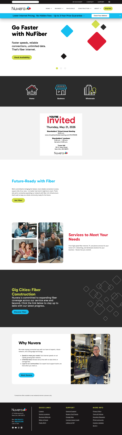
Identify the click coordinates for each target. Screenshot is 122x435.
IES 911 (95, 426)
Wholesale (70, 8)
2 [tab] (61, 68)
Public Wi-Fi (42, 423)
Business (58, 8)
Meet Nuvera (26, 375)
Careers (41, 411)
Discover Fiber (20, 312)
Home (48, 8)
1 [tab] (57, 68)
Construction (83, 8)
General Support (71, 411)
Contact (90, 2)
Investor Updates (98, 423)
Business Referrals (44, 417)
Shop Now (108, 8)
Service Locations (44, 414)
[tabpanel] (61, 42)
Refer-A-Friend (43, 420)
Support (101, 2)
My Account (77, 2)
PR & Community (98, 420)
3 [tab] (65, 68)
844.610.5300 (19, 421)
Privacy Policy (97, 411)
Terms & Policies (98, 414)
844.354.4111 (19, 419)
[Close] (120, 15)
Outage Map (70, 417)
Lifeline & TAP (70, 423)
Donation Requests (99, 417)
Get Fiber (18, 200)
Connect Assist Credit (72, 420)
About (96, 8)
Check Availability (22, 57)
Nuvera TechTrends (72, 414)
